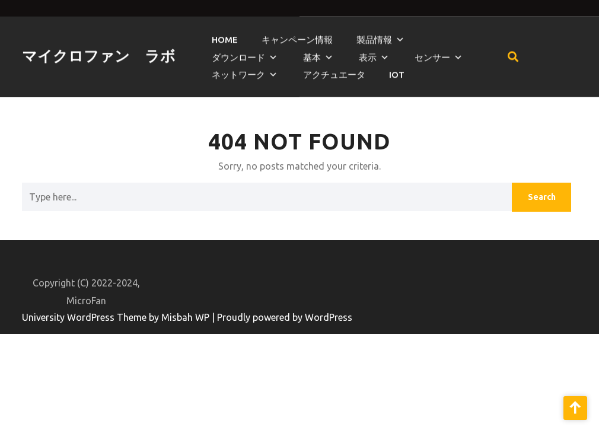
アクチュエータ (334, 71)
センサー (432, 54)
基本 (312, 54)
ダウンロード (238, 54)
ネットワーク (238, 71)
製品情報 (374, 36)
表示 (368, 54)
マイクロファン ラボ (99, 52)
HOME (225, 36)
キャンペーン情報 (297, 36)
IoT (396, 71)
